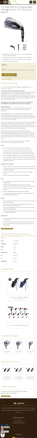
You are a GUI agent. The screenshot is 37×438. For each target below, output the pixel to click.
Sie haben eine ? (7, 79)
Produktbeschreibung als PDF (7, 228)
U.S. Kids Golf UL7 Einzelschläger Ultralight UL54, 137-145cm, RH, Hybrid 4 (30, 351)
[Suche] (30, 2)
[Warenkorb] (34, 2)
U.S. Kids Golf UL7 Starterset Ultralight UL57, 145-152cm (30, 377)
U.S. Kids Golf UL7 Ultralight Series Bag (18, 325)
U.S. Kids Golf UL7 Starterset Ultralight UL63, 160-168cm (6, 377)
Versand (4, 68)
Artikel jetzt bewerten (5, 396)
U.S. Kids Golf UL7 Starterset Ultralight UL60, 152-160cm (18, 377)
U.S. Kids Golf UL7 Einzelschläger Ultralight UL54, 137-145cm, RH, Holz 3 (18, 351)
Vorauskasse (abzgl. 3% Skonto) (18, 422)
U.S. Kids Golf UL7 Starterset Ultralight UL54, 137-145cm (18, 298)
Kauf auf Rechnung (18, 420)
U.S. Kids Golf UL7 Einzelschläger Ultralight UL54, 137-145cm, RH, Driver (6, 351)
